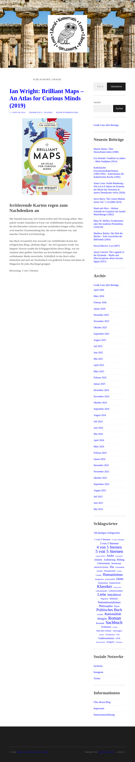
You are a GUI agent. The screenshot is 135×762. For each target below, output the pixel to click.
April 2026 (99, 290)
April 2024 (99, 440)
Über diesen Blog (102, 702)
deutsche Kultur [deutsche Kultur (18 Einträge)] (101, 567)
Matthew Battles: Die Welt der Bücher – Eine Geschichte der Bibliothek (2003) (108, 236)
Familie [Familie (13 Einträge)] (100, 571)
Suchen (97, 102)
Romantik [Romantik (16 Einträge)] (100, 623)
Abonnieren (116, 86)
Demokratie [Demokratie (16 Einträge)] (116, 563)
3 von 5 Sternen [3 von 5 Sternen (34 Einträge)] (109, 543)
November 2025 (101, 321)
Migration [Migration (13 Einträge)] (104, 599)
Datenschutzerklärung (104, 714)
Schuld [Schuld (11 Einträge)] (114, 627)
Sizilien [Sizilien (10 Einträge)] (101, 634)
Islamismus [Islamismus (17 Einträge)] (103, 583)
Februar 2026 (100, 302)
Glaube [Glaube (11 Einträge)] (119, 571)
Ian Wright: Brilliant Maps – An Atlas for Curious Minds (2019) (46, 98)
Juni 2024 (98, 427)
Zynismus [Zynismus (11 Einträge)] (119, 642)
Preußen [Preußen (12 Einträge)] (100, 614)
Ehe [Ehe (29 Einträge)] (112, 566)
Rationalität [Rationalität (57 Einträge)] (113, 614)
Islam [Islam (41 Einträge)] (119, 579)
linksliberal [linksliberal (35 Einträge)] (114, 594)
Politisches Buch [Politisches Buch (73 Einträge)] (109, 610)
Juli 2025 (98, 346)
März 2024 (99, 446)
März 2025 (99, 371)
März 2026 (99, 296)
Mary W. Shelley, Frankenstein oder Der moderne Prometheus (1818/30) (108, 223)
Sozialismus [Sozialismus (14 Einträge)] (110, 634)
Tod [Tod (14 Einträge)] (117, 634)
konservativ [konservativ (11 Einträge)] (117, 587)
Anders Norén (106, 752)
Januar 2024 (99, 459)
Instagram (98, 672)
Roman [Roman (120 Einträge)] (114, 618)
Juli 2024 (98, 421)
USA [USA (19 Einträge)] (118, 638)
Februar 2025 (100, 377)
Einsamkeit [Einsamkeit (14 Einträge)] (120, 567)
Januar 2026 (99, 308)
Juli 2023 (98, 496)
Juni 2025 (98, 352)
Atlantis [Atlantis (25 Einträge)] (98, 559)
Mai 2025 (98, 359)
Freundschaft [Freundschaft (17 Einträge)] (109, 571)
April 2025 (99, 365)
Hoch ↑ (122, 752)
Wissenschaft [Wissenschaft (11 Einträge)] (100, 642)
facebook (98, 666)
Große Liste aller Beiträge (106, 125)
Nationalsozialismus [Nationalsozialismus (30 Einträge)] (109, 602)
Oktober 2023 (100, 478)
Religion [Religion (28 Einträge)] (102, 618)
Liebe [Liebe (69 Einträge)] (102, 594)
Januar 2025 (99, 384)
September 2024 (101, 409)
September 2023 (101, 484)
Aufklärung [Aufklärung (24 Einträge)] (110, 559)
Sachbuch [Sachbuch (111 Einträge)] (114, 622)
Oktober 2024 (100, 402)
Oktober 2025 (100, 327)
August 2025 (100, 340)
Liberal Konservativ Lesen (32, 752)
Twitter (97, 678)
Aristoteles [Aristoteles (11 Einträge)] (119, 556)
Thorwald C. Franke (40, 112)
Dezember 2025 (101, 315)
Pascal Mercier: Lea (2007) (107, 246)
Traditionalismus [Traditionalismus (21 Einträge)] (106, 638)
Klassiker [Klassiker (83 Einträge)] (104, 586)
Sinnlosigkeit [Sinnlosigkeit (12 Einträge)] (117, 631)
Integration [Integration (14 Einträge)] (99, 579)
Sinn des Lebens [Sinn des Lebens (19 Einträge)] (103, 630)
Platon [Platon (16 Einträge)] (117, 606)
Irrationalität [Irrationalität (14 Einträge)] (110, 579)
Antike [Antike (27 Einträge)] (110, 555)
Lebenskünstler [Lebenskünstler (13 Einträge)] (101, 591)
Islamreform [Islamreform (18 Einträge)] (114, 583)
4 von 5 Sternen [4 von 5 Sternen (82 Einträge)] (109, 547)
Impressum (99, 708)
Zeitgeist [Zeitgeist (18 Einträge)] (110, 642)
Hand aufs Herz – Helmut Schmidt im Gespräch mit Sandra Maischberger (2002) (109, 211)
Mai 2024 (98, 434)
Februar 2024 (100, 453)
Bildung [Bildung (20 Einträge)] (120, 559)
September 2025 (101, 334)
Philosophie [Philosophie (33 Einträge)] (106, 606)
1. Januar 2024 (17, 112)
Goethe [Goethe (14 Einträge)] (98, 575)
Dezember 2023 (101, 465)
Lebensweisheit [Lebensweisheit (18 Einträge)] (116, 591)
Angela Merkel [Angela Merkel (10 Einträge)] (100, 556)
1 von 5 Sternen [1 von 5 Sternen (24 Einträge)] (102, 539)
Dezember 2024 (101, 390)
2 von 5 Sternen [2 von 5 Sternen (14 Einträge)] (118, 539)
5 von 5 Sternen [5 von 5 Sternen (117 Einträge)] (109, 551)
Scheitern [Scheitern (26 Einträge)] (106, 626)
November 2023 (101, 471)
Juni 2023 (98, 503)
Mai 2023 (98, 509)
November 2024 (101, 396)
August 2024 (100, 415)
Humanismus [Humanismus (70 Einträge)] (113, 574)
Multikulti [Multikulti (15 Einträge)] (114, 599)
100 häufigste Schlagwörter (107, 533)
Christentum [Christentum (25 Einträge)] (103, 563)
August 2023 (100, 490)
